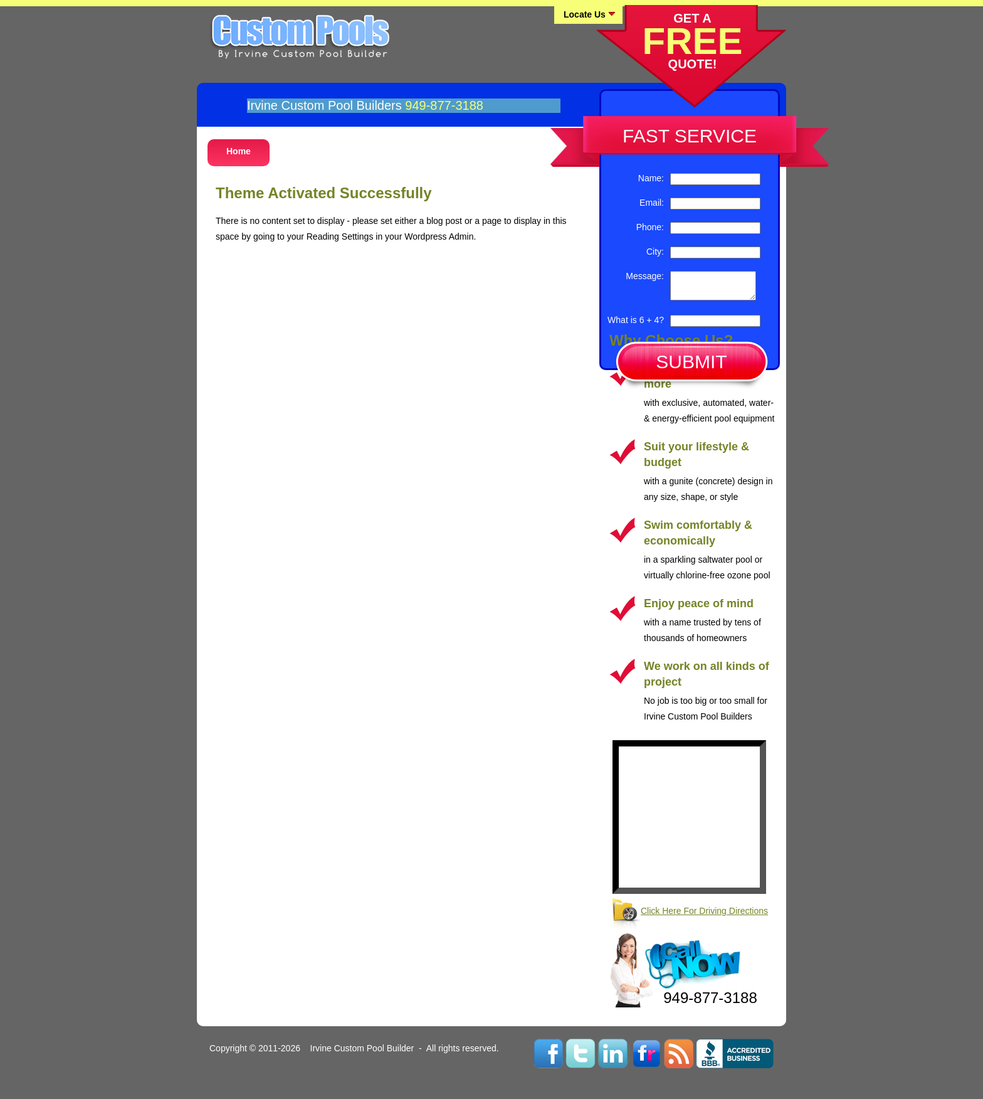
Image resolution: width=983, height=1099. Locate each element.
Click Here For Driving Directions (704, 916)
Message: (645, 276)
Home (238, 151)
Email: (651, 203)
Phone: (650, 227)
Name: (651, 178)
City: (655, 252)
